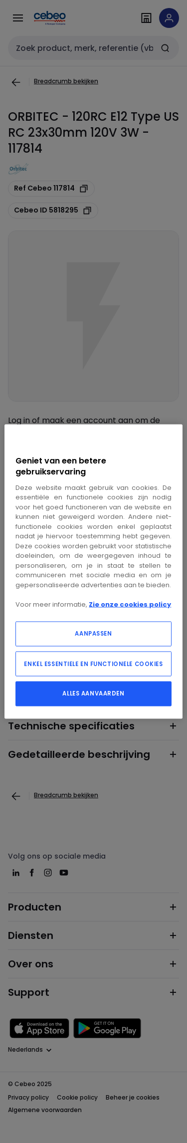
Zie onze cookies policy (130, 604)
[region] (93, 571)
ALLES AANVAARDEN (93, 693)
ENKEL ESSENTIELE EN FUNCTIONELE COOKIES (93, 664)
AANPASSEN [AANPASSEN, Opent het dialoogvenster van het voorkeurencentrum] (93, 634)
